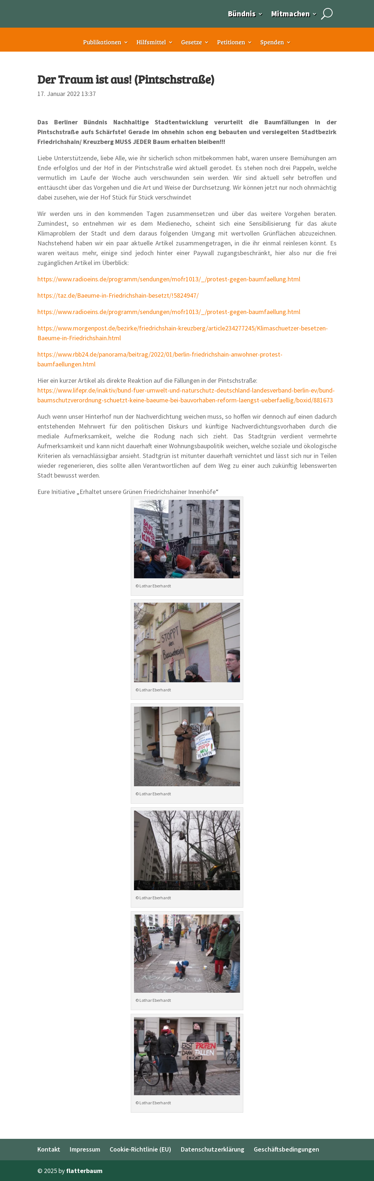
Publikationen (102, 43)
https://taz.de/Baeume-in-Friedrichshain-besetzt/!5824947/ (118, 295)
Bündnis (242, 14)
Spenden (272, 43)
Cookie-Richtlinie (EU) (140, 1149)
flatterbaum (84, 1170)
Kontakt (48, 1149)
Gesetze (191, 43)
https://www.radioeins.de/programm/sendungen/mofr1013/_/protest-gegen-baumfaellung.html (168, 279)
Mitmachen (290, 14)
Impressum (85, 1149)
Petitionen (231, 43)
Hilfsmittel (151, 43)
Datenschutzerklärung (212, 1149)
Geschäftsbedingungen (286, 1149)
